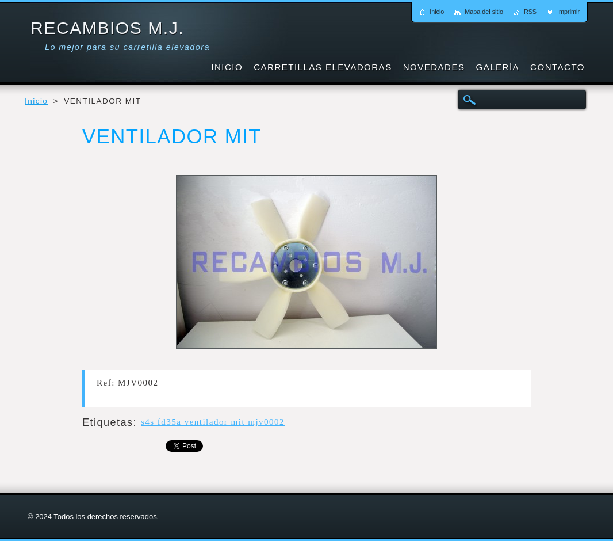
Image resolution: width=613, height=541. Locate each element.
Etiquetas (107, 422)
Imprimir (568, 11)
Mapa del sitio (484, 11)
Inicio (36, 101)
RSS (530, 11)
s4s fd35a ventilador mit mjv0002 (213, 421)
